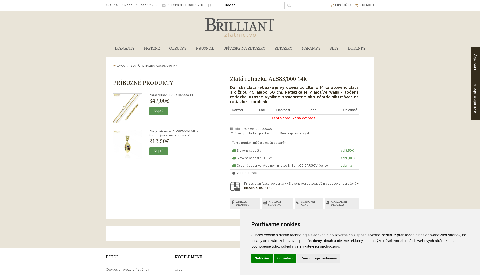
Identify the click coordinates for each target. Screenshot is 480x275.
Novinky (475, 62)
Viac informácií (245, 173)
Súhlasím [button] (262, 258)
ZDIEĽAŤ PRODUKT (243, 203)
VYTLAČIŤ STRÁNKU (274, 203)
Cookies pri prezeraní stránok (127, 270)
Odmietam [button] (285, 258)
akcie (475, 98)
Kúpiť (158, 111)
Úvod (178, 270)
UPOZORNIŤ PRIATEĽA (339, 203)
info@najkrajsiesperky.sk (292, 133)
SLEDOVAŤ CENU (308, 203)
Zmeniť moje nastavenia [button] (319, 258)
